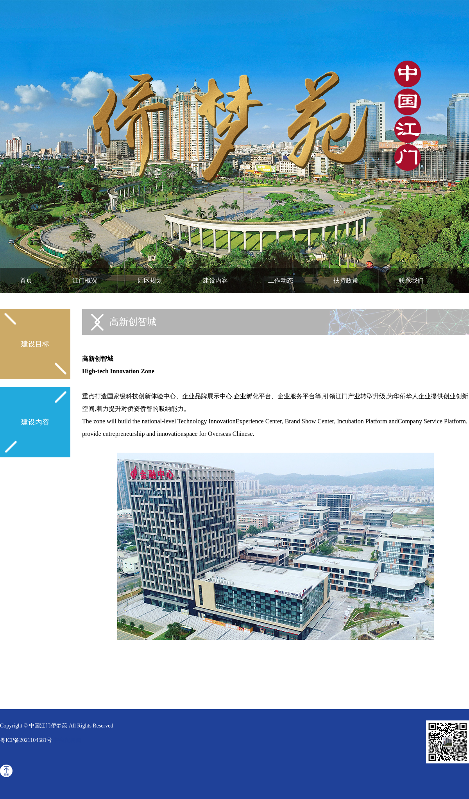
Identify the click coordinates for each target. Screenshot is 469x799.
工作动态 (280, 280)
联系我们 (411, 280)
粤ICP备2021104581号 (26, 740)
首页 (26, 280)
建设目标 (35, 344)
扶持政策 (345, 280)
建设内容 (215, 280)
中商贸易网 (67, 740)
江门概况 (84, 280)
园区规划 (150, 280)
